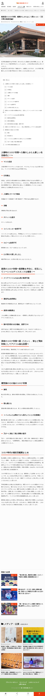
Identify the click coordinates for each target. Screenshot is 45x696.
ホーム (5, 694)
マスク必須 (8, 87)
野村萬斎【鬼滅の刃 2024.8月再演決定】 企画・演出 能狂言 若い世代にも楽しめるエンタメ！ (33, 648)
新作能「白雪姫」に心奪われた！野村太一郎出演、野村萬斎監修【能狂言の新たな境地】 (11, 648)
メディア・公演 (21, 6)
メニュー (28, 694)
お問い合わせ (22, 684)
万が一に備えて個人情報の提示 (13, 142)
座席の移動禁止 (9, 121)
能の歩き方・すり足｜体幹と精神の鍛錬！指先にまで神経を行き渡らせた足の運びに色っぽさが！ (30, 591)
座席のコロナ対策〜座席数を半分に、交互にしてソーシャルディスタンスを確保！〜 (22, 111)
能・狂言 (10, 10)
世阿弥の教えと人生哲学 (39, 6)
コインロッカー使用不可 (11, 102)
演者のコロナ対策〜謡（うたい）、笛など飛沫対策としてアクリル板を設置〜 (22, 127)
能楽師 (14, 6)
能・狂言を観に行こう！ (27, 688)
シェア (16, 694)
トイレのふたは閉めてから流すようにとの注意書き (17, 139)
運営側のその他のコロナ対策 (11, 130)
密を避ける (8, 136)
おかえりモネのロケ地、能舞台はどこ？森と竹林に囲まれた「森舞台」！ (33, 673)
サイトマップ (23, 682)
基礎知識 (3, 6)
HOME (4, 10)
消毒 (6, 96)
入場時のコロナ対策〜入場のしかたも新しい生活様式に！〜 (18, 84)
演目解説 (9, 6)
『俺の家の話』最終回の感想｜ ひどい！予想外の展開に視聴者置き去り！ (30, 576)
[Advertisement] (22, 524)
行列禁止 (8, 90)
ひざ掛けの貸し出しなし (11, 108)
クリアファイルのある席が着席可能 (14, 115)
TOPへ (39, 694)
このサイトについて (33, 682)
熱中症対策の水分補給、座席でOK (14, 124)
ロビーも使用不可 (10, 105)
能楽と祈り (29, 6)
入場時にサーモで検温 (11, 93)
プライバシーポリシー (12, 682)
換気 (6, 133)
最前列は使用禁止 (10, 118)
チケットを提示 (9, 99)
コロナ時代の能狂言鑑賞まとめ (11, 145)
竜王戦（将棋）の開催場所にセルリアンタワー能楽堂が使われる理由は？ (11, 673)
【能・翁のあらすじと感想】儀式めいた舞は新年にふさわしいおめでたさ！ (30, 605)
